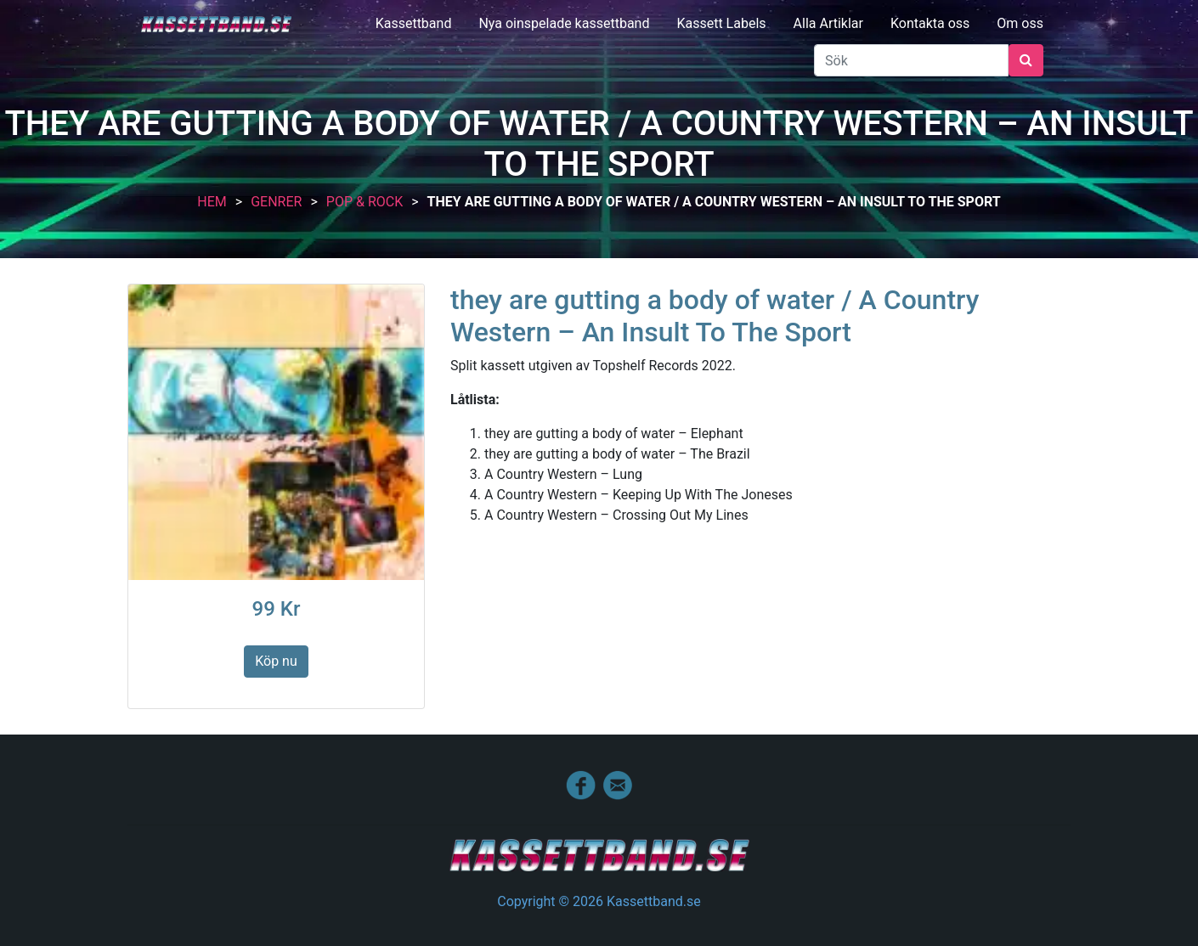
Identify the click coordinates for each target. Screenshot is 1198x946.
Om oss (1020, 23)
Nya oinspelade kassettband (563, 23)
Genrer (276, 202)
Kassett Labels (721, 23)
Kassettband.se (216, 24)
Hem (211, 202)
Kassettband (414, 23)
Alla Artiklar (828, 23)
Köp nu (276, 661)
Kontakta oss (929, 23)
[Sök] (911, 60)
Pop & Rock (364, 202)
